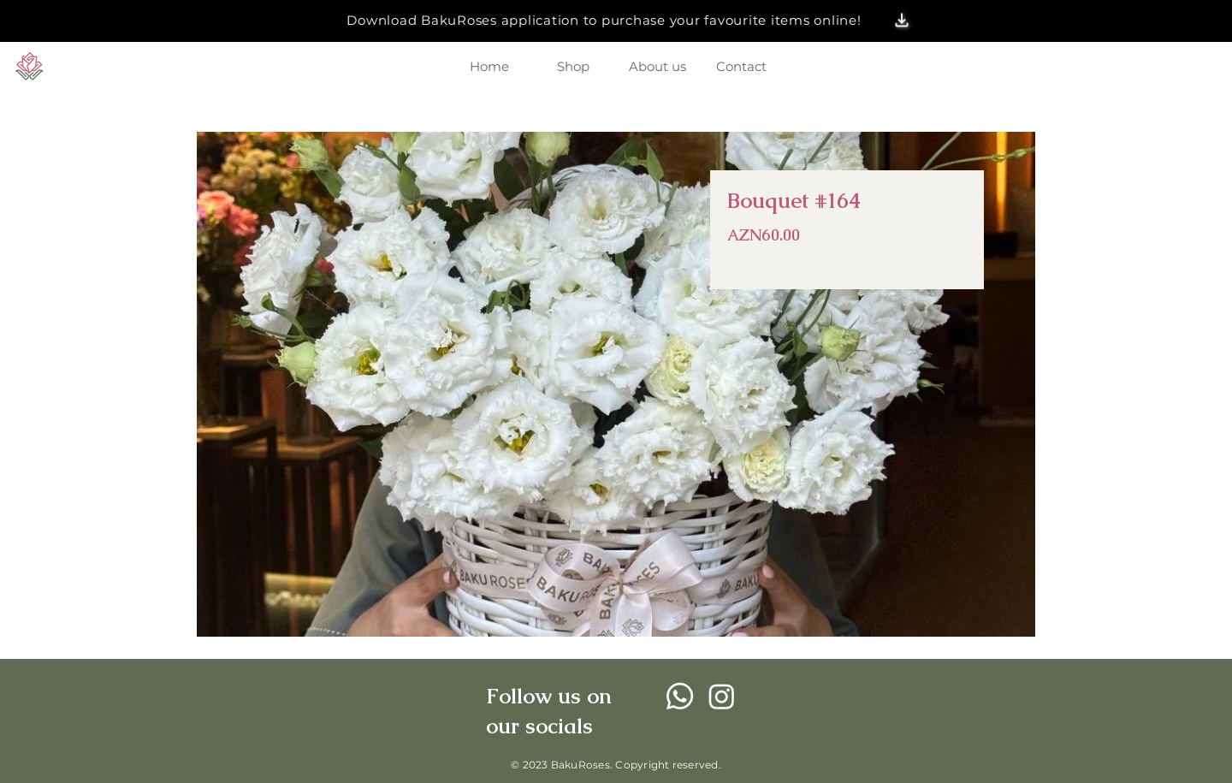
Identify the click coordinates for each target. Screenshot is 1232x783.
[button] (902, 20)
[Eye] (29, 66)
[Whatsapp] (679, 696)
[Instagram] (721, 696)
